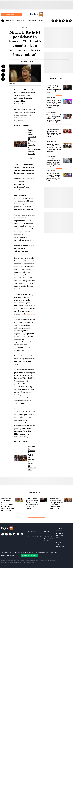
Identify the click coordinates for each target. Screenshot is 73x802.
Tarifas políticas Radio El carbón (48, 552)
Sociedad (46, 540)
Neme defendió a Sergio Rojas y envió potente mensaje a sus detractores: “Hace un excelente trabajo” (54, 118)
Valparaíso (59, 533)
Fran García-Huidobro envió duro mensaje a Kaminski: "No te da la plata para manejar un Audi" (53, 176)
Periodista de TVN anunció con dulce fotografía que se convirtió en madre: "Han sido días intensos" (7, 504)
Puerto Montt (60, 546)
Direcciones (31, 534)
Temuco (58, 540)
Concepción (59, 535)
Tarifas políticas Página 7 (9, 552)
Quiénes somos (32, 531)
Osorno (58, 544)
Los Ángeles (59, 537)
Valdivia (58, 542)
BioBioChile (30, 314)
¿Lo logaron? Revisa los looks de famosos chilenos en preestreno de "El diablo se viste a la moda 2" (53, 132)
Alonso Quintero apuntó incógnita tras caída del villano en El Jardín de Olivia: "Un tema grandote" (53, 162)
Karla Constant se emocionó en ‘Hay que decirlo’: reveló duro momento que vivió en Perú (56, 503)
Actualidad (20, 20)
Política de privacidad (8, 555)
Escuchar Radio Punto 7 (11, 14)
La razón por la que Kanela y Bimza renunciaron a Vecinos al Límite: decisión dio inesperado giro (53, 147)
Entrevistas (10, 20)
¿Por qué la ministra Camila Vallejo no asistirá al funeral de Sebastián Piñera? (32, 458)
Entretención (31, 20)
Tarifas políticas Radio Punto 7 (27, 552)
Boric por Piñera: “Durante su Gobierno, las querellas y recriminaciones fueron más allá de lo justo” (34, 144)
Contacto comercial (34, 536)
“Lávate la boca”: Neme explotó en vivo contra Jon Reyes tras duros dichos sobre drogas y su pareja (53, 103)
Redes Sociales (51, 83)
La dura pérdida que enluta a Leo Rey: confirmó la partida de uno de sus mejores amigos (53, 89)
